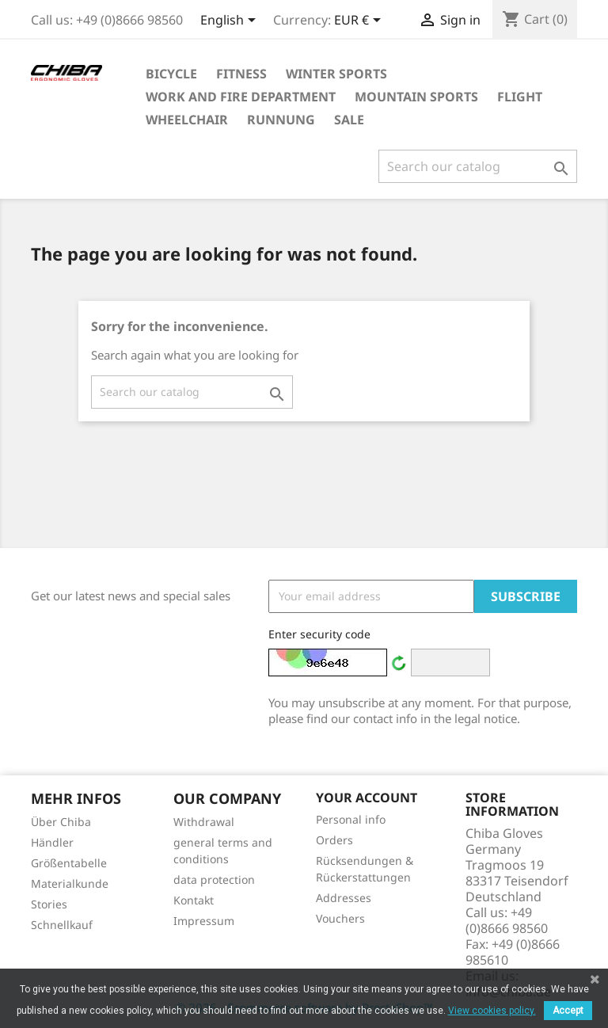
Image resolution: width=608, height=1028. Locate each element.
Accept (568, 1010)
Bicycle (171, 73)
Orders (334, 839)
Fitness (241, 73)
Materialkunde (69, 883)
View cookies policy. (492, 1010)
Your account (366, 797)
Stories (49, 904)
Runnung (281, 119)
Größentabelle (69, 862)
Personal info (351, 819)
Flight (519, 96)
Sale (349, 119)
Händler (52, 842)
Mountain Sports (416, 96)
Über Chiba (61, 821)
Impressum (203, 920)
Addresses (343, 897)
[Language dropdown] (230, 21)
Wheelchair (187, 119)
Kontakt (193, 900)
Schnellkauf (62, 924)
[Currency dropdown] (360, 21)
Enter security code (319, 634)
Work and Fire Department (241, 96)
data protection (214, 879)
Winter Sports (336, 73)
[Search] (477, 166)
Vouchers (340, 918)
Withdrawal (203, 821)
